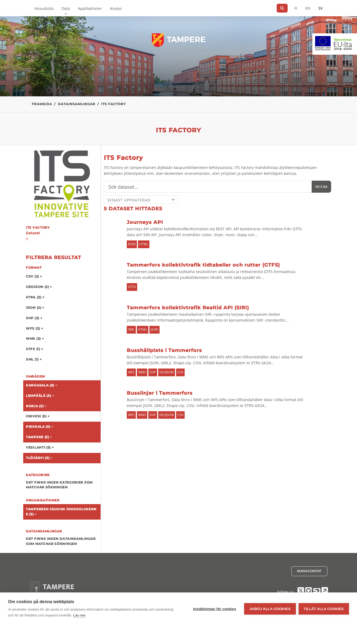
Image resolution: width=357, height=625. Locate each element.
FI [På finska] (295, 8)
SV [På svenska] (320, 8)
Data (66, 8)
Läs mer (79, 615)
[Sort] (141, 199)
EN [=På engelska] (307, 8)
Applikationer (90, 8)
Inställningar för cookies (214, 609)
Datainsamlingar (76, 104)
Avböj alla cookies (270, 609)
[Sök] (282, 8)
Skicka (321, 186)
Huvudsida (44, 8)
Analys (116, 8)
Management (309, 571)
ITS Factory (113, 104)
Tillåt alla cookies (324, 609)
